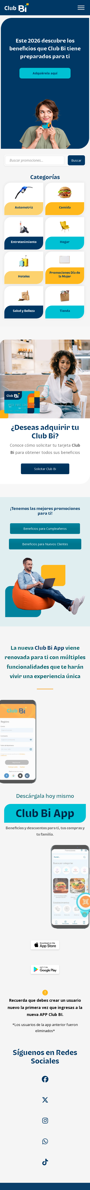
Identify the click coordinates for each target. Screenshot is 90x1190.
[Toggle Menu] (81, 7)
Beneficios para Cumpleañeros (45, 529)
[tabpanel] (45, 83)
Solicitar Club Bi (45, 469)
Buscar (76, 160)
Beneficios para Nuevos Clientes (45, 544)
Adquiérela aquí (45, 73)
